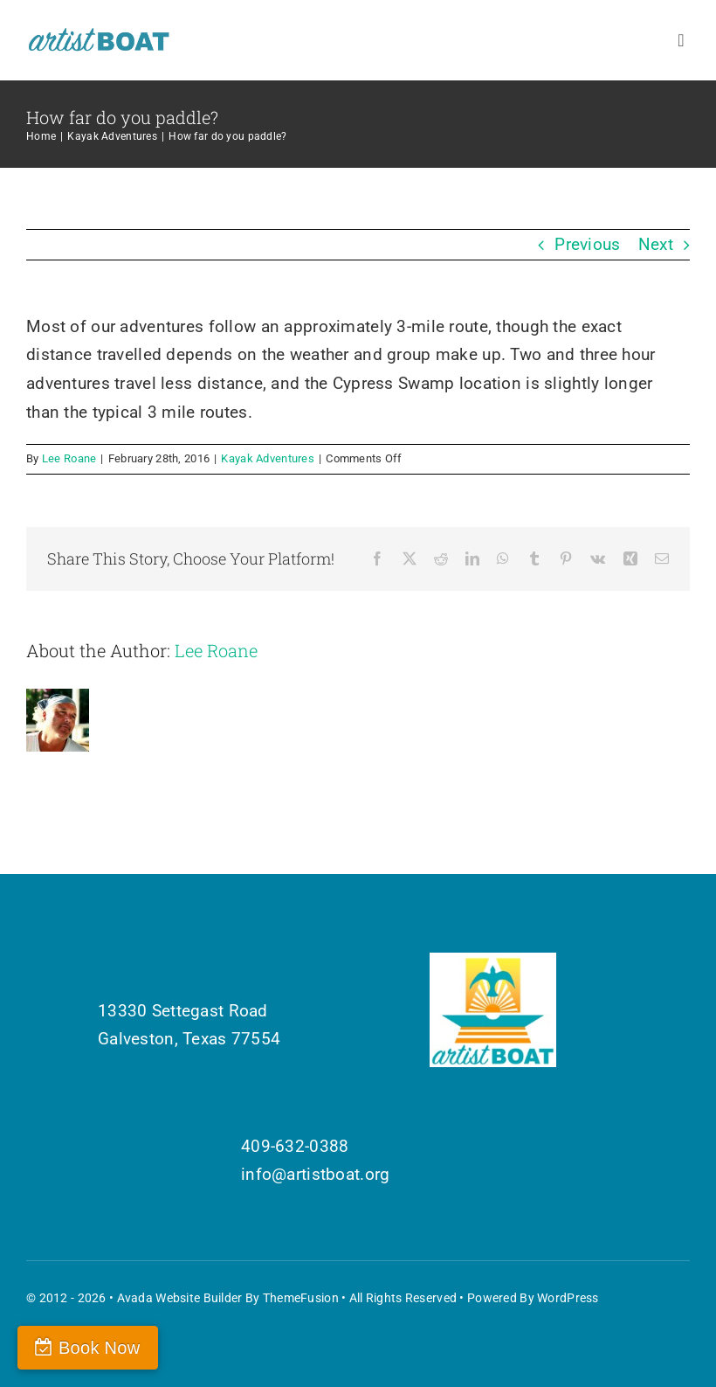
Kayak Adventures (267, 458)
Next (655, 244)
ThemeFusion (301, 1298)
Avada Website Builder (180, 1298)
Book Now (99, 1347)
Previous (587, 244)
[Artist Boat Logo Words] (99, 34)
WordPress (568, 1298)
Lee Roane (69, 458)
